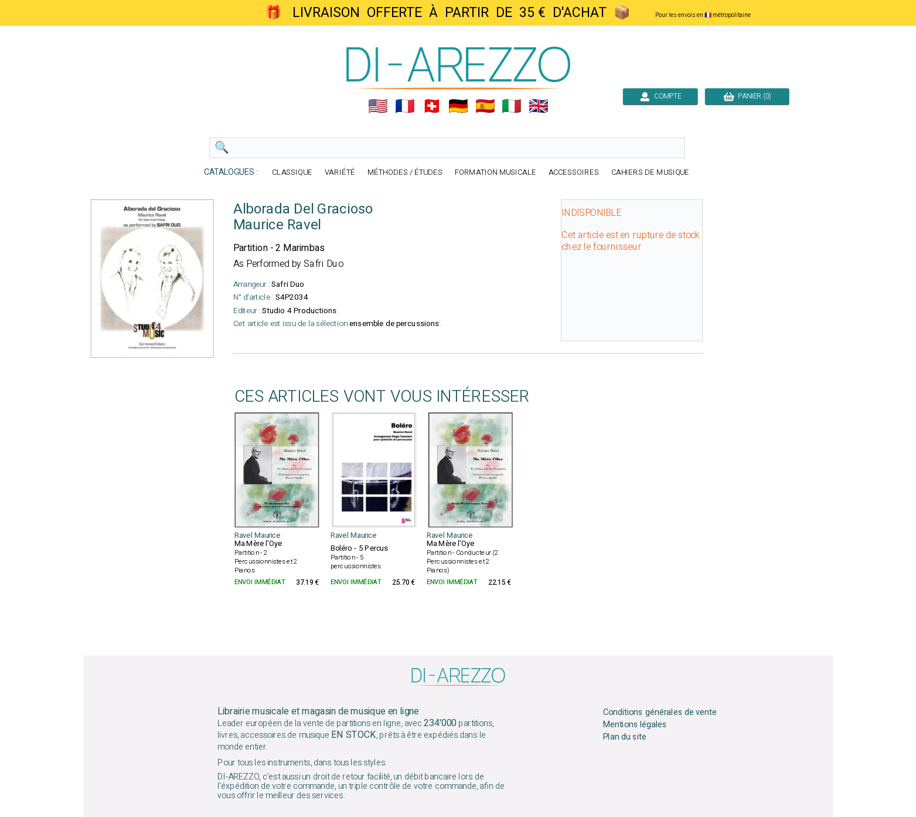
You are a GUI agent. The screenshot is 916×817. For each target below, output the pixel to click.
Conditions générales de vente (659, 712)
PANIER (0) (747, 96)
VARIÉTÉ (340, 172)
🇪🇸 (485, 106)
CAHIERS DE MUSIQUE (650, 172)
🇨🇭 (431, 106)
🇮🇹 (512, 106)
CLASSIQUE (292, 172)
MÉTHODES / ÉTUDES (404, 172)
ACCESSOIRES (573, 172)
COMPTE (660, 96)
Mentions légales (634, 724)
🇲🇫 (405, 106)
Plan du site (624, 737)
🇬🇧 (539, 106)
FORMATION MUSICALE (495, 172)
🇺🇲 (378, 106)
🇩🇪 (458, 106)
